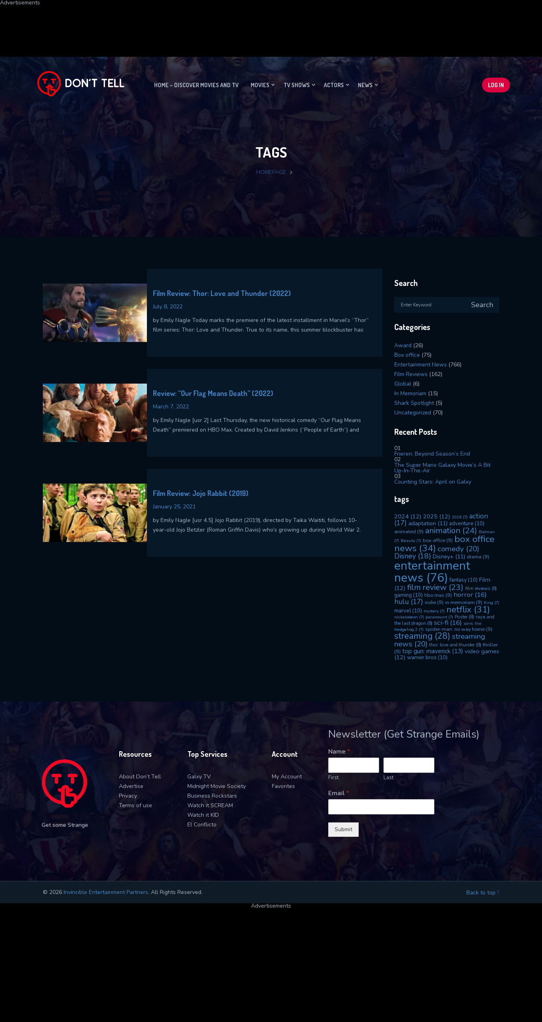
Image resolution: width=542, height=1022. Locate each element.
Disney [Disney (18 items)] (412, 556)
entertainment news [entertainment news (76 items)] (432, 571)
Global (402, 384)
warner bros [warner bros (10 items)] (427, 657)
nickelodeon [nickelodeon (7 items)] (409, 617)
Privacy (128, 796)
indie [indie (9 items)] (434, 602)
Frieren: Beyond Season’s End (432, 454)
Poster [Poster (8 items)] (464, 617)
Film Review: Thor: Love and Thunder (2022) (222, 293)
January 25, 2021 (174, 506)
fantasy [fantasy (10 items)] (464, 580)
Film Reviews (411, 374)
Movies (260, 85)
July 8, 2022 (168, 306)
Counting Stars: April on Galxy (432, 482)
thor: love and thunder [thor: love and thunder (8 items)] (455, 645)
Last (388, 777)
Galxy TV (199, 776)
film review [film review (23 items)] (435, 587)
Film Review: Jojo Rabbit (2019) (200, 493)
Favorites (283, 786)
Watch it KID (203, 815)
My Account (287, 776)
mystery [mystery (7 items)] (434, 611)
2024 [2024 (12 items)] (408, 516)
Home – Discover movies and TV (196, 85)
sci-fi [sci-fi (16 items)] (448, 622)
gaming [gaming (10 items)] (408, 595)
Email (338, 793)
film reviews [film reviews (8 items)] (481, 588)
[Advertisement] (194, 24)
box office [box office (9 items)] (438, 540)
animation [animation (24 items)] (451, 530)
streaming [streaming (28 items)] (422, 636)
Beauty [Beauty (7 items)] (411, 541)
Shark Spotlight (414, 403)
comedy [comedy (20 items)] (458, 549)
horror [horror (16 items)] (470, 594)
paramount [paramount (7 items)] (439, 617)
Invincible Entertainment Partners (106, 892)
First (333, 777)
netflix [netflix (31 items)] (468, 610)
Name (339, 752)
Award (403, 345)
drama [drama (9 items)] (478, 556)
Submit (343, 829)
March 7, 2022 (171, 406)
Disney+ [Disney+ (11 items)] (449, 556)
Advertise (131, 786)
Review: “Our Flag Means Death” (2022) (213, 393)
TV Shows (296, 85)
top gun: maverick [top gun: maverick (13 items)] (432, 651)
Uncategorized (412, 412)
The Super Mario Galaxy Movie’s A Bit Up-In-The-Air (442, 467)
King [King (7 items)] (491, 603)
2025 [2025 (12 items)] (436, 516)
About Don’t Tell (140, 776)
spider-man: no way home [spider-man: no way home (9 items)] (458, 629)
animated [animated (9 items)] (409, 531)
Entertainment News (420, 364)
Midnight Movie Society (216, 786)
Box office (407, 355)
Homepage (271, 172)
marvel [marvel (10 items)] (408, 610)
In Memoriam (410, 393)
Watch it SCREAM (210, 805)
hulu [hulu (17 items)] (408, 601)
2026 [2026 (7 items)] (460, 517)
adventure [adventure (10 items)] (466, 523)
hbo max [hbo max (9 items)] (438, 595)
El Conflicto (202, 824)
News (365, 85)
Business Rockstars (212, 796)
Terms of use (135, 805)
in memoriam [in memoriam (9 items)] (463, 602)
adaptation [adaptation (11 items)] (428, 523)
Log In (496, 85)
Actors (334, 85)
